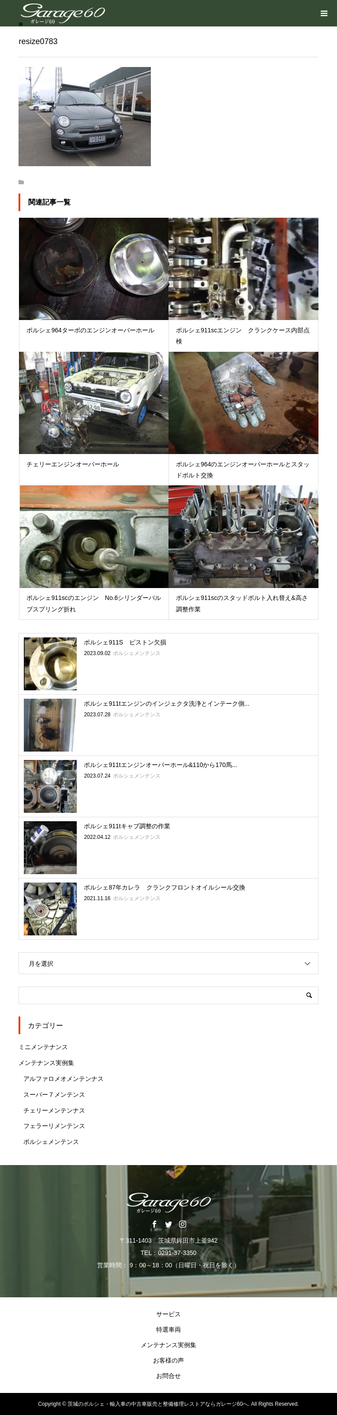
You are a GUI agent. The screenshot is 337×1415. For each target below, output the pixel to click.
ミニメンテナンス (43, 1046)
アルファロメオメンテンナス (63, 1078)
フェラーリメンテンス (54, 1125)
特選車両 (168, 1329)
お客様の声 (168, 1360)
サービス (168, 1314)
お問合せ (168, 1375)
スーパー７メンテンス (54, 1094)
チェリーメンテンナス (54, 1110)
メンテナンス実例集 (46, 1062)
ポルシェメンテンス (51, 1141)
